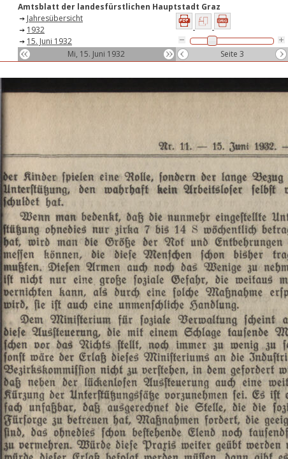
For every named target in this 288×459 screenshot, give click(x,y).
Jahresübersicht (55, 18)
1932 (36, 29)
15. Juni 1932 (49, 41)
